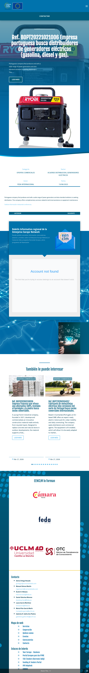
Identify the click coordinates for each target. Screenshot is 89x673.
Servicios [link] (26, 626)
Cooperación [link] (27, 630)
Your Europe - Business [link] (31, 652)
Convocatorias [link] (28, 640)
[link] (16, 213)
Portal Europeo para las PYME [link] (33, 655)
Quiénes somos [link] (28, 633)
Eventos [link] (25, 636)
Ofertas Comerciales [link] (26, 378)
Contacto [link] (26, 643)
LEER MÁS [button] (16, 79)
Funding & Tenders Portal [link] (32, 662)
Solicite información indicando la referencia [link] (17, 204)
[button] (86, 6)
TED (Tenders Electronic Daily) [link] (34, 659)
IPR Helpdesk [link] (27, 665)
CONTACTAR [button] (44, 16)
